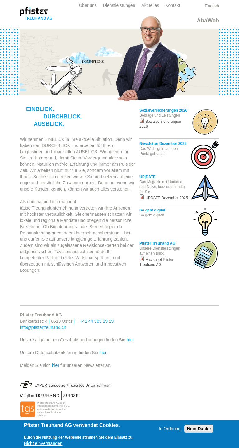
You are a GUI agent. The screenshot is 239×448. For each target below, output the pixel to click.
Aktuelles (150, 5)
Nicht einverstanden (43, 443)
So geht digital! (152, 210)
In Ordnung (169, 428)
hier (130, 339)
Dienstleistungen (119, 5)
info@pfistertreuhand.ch (43, 327)
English (212, 5)
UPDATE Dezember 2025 (166, 198)
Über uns (88, 5)
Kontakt (172, 5)
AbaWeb (208, 20)
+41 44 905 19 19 (97, 321)
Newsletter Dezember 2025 (162, 143)
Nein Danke (199, 428)
